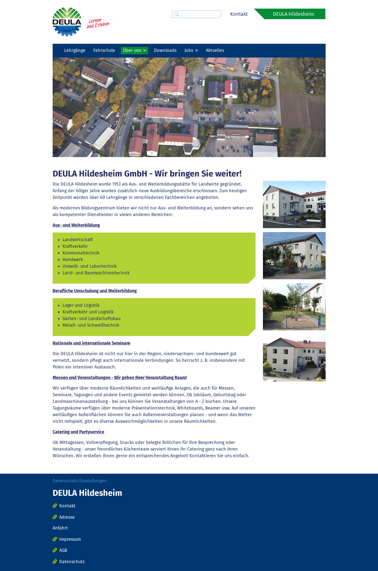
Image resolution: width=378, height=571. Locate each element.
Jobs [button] (189, 50)
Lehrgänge (74, 50)
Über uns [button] (132, 50)
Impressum (70, 539)
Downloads (165, 50)
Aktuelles (215, 50)
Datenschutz (72, 561)
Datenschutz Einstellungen (80, 480)
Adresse (67, 517)
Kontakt (239, 14)
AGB (63, 550)
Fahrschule (104, 50)
